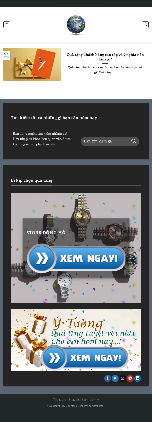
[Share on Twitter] (115, 378)
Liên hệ (94, 399)
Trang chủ (59, 399)
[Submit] (133, 141)
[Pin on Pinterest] (130, 378)
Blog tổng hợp (78, 399)
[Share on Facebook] (107, 378)
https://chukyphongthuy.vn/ (88, 406)
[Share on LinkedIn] (137, 378)
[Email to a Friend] (122, 378)
